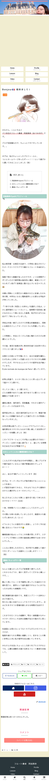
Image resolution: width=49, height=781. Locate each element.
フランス (31, 664)
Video (13, 774)
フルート (40, 664)
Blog (36, 771)
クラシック (15, 664)
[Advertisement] (24, 40)
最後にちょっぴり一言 (20, 187)
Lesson (12, 771)
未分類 (6, 664)
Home (13, 767)
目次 (15, 174)
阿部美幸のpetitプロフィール (22, 180)
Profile (36, 767)
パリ (23, 664)
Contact (36, 774)
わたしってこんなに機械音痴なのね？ (25, 184)
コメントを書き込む (24, 740)
